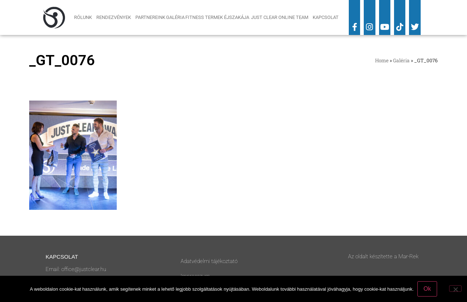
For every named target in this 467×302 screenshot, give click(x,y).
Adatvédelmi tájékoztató (209, 261)
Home (382, 60)
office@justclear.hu (83, 269)
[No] (455, 288)
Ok (427, 289)
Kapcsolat (326, 17)
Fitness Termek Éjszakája (217, 17)
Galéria (175, 17)
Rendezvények (115, 17)
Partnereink (150, 17)
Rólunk (85, 17)
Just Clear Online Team (281, 17)
